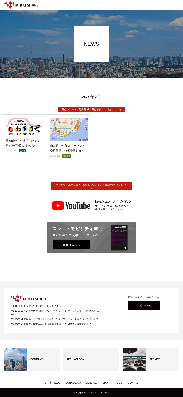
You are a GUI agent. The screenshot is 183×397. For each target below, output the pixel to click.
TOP (45, 382)
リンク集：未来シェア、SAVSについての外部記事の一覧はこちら (91, 186)
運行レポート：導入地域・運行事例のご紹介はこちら (91, 109)
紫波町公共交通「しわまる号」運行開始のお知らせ (23, 143)
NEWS (56, 382)
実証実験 (66, 156)
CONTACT (134, 382)
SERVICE (91, 382)
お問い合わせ (144, 305)
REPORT (106, 382)
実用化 (22, 151)
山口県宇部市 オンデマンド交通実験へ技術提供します (67, 148)
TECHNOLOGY (72, 382)
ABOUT (119, 382)
